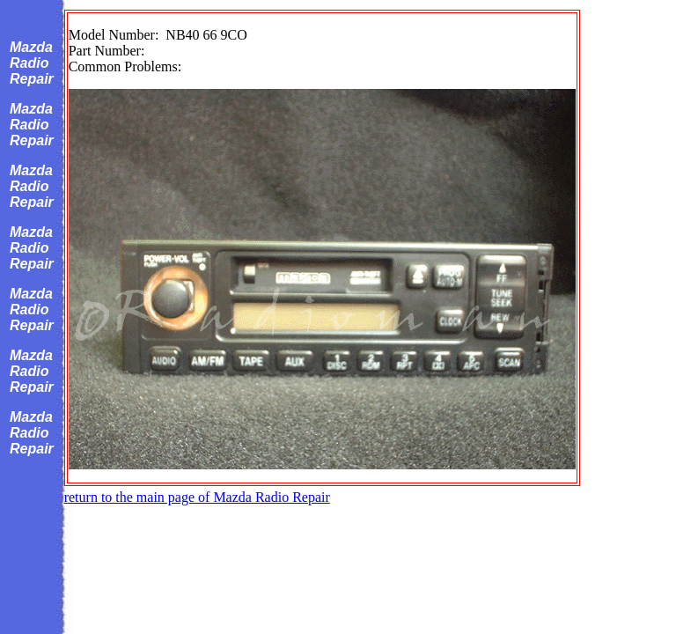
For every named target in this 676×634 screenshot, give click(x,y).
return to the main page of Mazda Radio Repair (197, 497)
